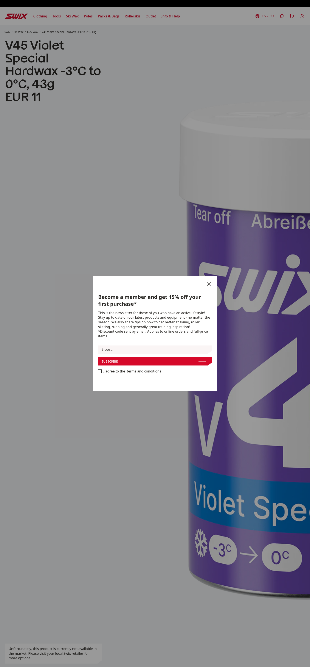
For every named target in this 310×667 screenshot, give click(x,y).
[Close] (209, 284)
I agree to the (129, 371)
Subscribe (154, 361)
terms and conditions (144, 371)
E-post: (107, 349)
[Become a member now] (100, 371)
